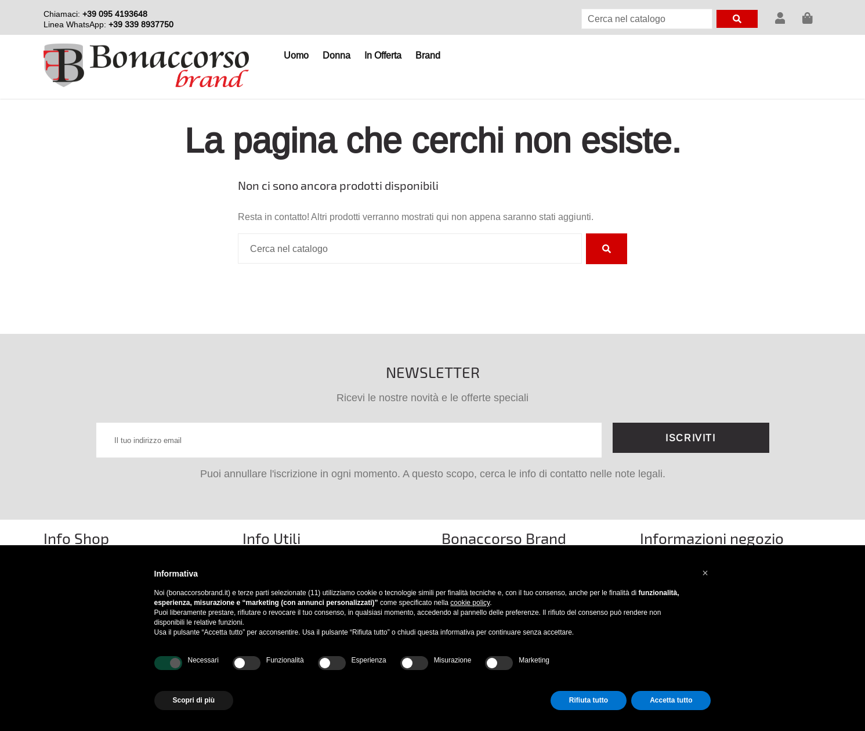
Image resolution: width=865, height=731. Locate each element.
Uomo (296, 55)
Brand (427, 55)
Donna (336, 55)
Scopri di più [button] (194, 700)
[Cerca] (646, 19)
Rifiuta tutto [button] (588, 700)
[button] (705, 573)
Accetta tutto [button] (671, 700)
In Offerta (382, 55)
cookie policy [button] (470, 603)
